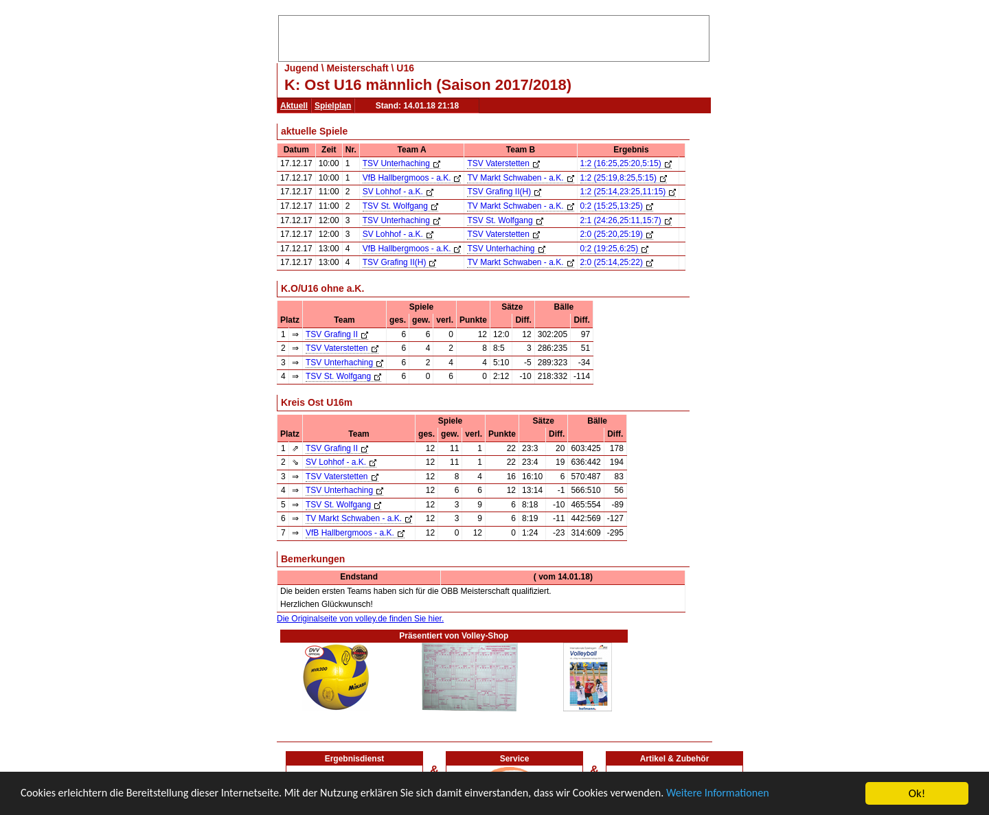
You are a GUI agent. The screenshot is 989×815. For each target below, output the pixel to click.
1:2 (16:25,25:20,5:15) (626, 163)
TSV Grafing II (337, 334)
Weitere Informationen (755, 794)
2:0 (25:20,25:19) (616, 234)
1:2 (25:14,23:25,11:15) (628, 191)
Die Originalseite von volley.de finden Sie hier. (360, 618)
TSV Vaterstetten (503, 163)
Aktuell (294, 106)
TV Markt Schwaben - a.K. (520, 178)
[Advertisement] (494, 36)
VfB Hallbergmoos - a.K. (412, 178)
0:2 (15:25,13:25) (616, 206)
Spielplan (333, 106)
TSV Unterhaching (401, 163)
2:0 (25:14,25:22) (616, 262)
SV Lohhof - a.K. (398, 191)
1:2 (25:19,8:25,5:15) (623, 178)
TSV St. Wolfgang (400, 206)
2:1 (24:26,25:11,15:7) (626, 220)
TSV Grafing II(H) (504, 191)
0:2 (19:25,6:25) (614, 248)
